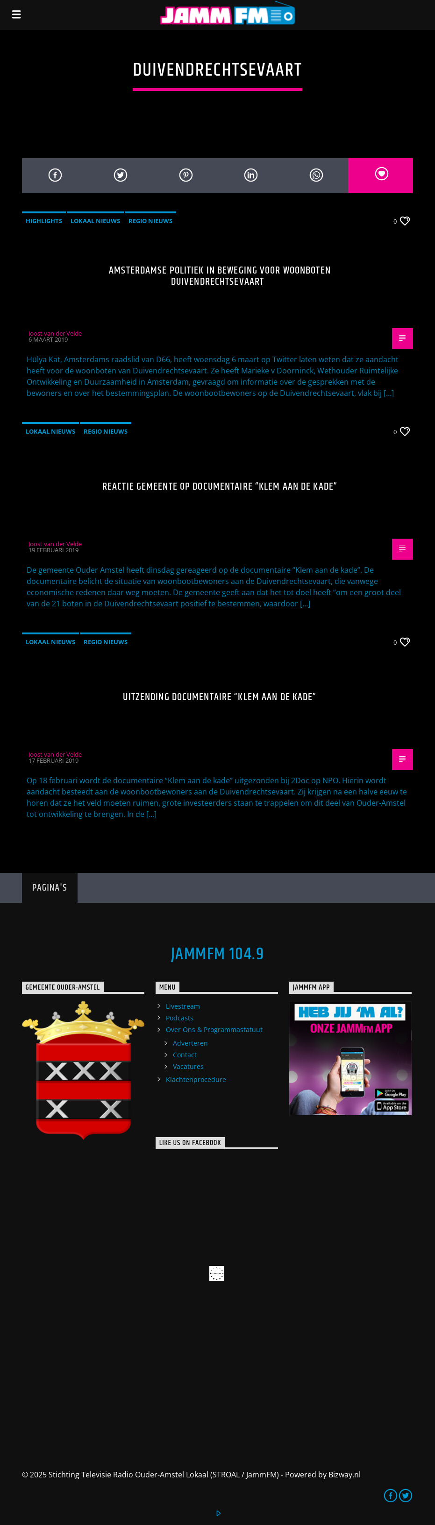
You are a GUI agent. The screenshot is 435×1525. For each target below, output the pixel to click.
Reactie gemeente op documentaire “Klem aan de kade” (219, 486)
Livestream (183, 1006)
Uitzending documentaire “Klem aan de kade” (219, 697)
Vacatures (188, 1066)
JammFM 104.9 (217, 955)
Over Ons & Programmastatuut (214, 1029)
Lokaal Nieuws (95, 221)
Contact (185, 1054)
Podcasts (179, 1017)
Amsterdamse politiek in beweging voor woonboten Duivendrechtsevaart (220, 276)
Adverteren (190, 1043)
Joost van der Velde (55, 333)
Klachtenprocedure (196, 1079)
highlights (44, 221)
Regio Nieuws (150, 221)
